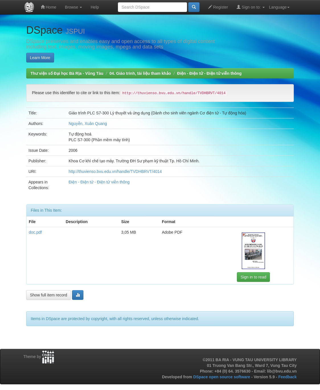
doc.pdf (35, 232)
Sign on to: (251, 7)
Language (279, 7)
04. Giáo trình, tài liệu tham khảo (140, 73)
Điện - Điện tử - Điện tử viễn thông (209, 73)
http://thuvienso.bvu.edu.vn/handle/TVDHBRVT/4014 (115, 171)
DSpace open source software (222, 377)
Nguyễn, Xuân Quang (88, 123)
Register (218, 7)
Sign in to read (253, 277)
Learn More (40, 57)
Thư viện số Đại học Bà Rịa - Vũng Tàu (66, 73)
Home (48, 7)
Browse (73, 7)
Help (95, 7)
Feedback (287, 377)
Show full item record (48, 295)
